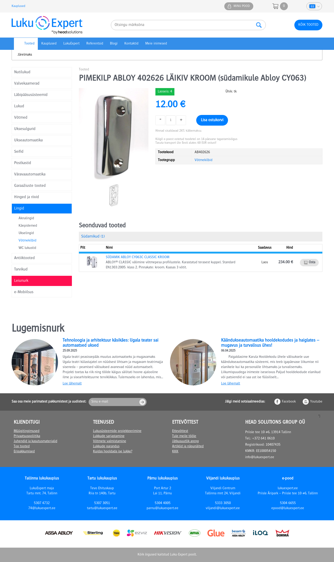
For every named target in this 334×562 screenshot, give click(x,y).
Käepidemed (28, 226)
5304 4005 (162, 503)
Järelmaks (25, 55)
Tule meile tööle (184, 436)
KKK (175, 452)
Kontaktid (131, 44)
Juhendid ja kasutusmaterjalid (35, 441)
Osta (312, 262)
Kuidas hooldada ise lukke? (112, 452)
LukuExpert (71, 44)
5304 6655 (288, 503)
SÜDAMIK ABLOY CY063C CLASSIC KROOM (137, 257)
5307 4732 (42, 503)
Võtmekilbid (27, 241)
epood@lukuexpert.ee (287, 508)
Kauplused (18, 6)
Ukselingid (26, 233)
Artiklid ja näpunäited (188, 446)
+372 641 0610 (263, 439)
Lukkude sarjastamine (109, 436)
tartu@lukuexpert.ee (102, 508)
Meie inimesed (156, 44)
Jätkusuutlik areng (185, 441)
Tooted (29, 44)
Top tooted (22, 446)
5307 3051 (102, 503)
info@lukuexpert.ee (259, 457)
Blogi (114, 44)
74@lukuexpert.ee (41, 508)
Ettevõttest (180, 431)
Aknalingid (26, 218)
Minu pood (242, 6)
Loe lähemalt (72, 384)
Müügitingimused (26, 431)
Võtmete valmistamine (109, 441)
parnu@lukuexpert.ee (162, 508)
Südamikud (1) (93, 237)
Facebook (289, 402)
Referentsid (94, 44)
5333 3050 (223, 503)
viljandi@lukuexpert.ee (223, 508)
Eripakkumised (24, 452)
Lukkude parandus (106, 446)
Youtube (316, 402)
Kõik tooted (308, 25)
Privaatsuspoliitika (27, 436)
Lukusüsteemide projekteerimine (117, 431)
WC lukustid (27, 248)
